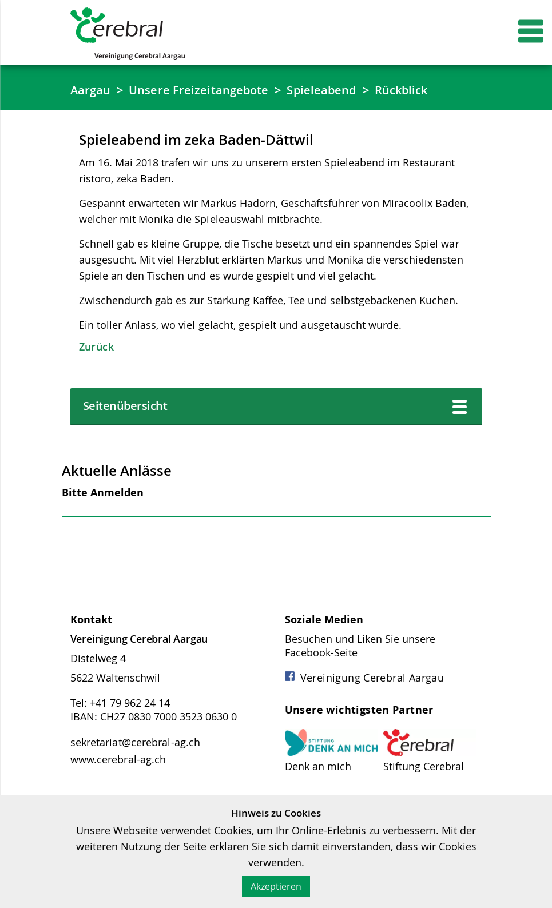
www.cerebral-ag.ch (118, 759)
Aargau (90, 90)
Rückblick (401, 90)
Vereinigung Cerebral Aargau (364, 677)
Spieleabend (321, 90)
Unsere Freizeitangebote (198, 90)
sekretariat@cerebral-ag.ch (135, 742)
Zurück (96, 346)
